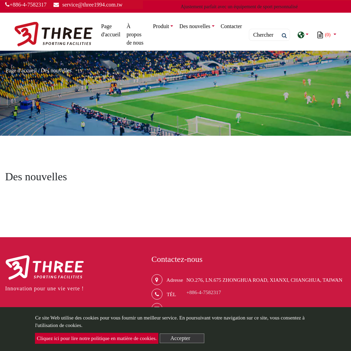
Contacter (231, 26)
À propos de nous (134, 34)
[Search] (269, 35)
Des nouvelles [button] (194, 26)
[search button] (282, 35)
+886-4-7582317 (26, 5)
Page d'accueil (112, 30)
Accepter (180, 338)
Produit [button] (161, 26)
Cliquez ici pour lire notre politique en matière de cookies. (97, 338)
